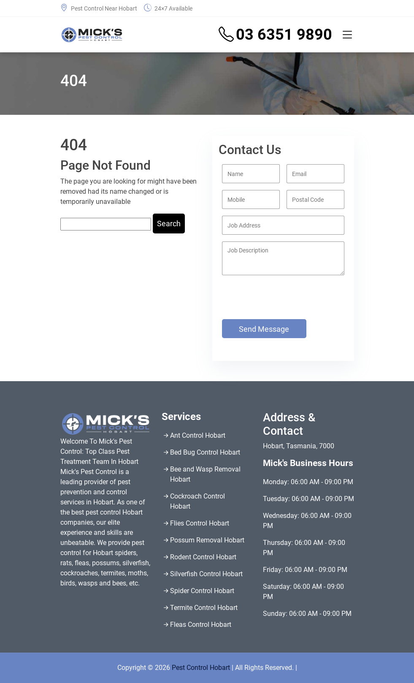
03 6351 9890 (275, 34)
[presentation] (260, 288)
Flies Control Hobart (199, 523)
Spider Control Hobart (202, 591)
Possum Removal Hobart (207, 540)
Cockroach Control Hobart (197, 501)
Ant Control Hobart (197, 435)
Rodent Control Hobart (203, 557)
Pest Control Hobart (201, 668)
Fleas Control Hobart (200, 625)
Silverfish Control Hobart (206, 574)
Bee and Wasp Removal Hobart (205, 474)
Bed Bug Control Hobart (205, 452)
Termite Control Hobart (204, 608)
